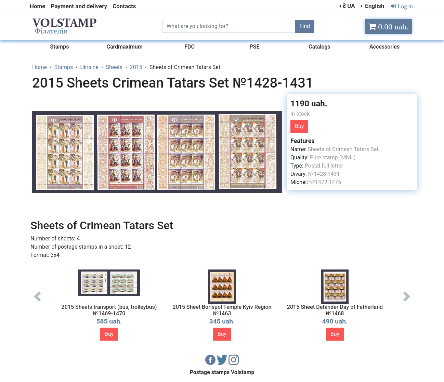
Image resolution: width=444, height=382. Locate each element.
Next (407, 301)
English (374, 5)
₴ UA (348, 5)
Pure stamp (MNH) (333, 157)
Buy (299, 126)
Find (304, 26)
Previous (37, 301)
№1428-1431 (324, 174)
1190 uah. (308, 103)
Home (37, 6)
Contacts (124, 6)
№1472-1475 (325, 182)
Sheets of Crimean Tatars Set (343, 149)
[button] (275, 100)
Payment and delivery (79, 6)
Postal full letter (324, 165)
